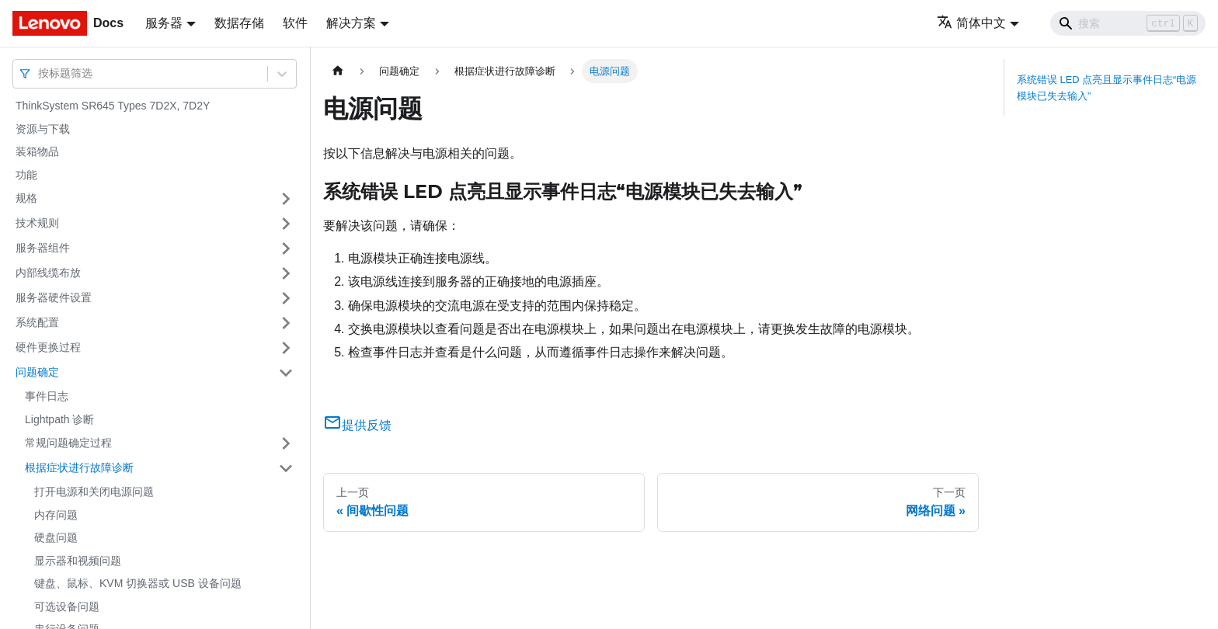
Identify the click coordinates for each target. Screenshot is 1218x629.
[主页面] (338, 71)
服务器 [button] (164, 23)
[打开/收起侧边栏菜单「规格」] (286, 198)
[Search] (1128, 23)
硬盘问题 (56, 537)
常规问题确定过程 (68, 442)
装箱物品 (37, 151)
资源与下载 (43, 129)
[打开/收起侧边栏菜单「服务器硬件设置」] (286, 298)
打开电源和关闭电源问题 (94, 491)
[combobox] (39, 73)
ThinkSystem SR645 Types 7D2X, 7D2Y (113, 105)
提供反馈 (357, 425)
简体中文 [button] (971, 23)
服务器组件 (43, 248)
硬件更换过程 (48, 347)
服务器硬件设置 (54, 297)
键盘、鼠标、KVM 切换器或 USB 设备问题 (138, 583)
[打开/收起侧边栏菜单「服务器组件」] (286, 248)
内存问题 (56, 515)
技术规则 (37, 223)
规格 (26, 198)
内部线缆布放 (48, 272)
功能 (26, 175)
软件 (295, 23)
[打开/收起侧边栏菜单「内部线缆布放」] (286, 273)
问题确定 (37, 372)
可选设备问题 (66, 606)
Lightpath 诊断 (60, 419)
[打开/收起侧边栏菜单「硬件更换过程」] (286, 347)
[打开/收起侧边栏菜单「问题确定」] (286, 372)
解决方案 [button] (351, 23)
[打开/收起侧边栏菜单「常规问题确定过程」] (286, 443)
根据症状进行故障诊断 (79, 467)
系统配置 (37, 322)
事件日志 (46, 396)
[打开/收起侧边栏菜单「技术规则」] (286, 223)
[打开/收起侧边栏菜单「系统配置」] (286, 323)
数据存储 (239, 23)
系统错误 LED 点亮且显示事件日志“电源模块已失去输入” (1106, 88)
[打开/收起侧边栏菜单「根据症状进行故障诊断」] (286, 468)
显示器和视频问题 (77, 560)
